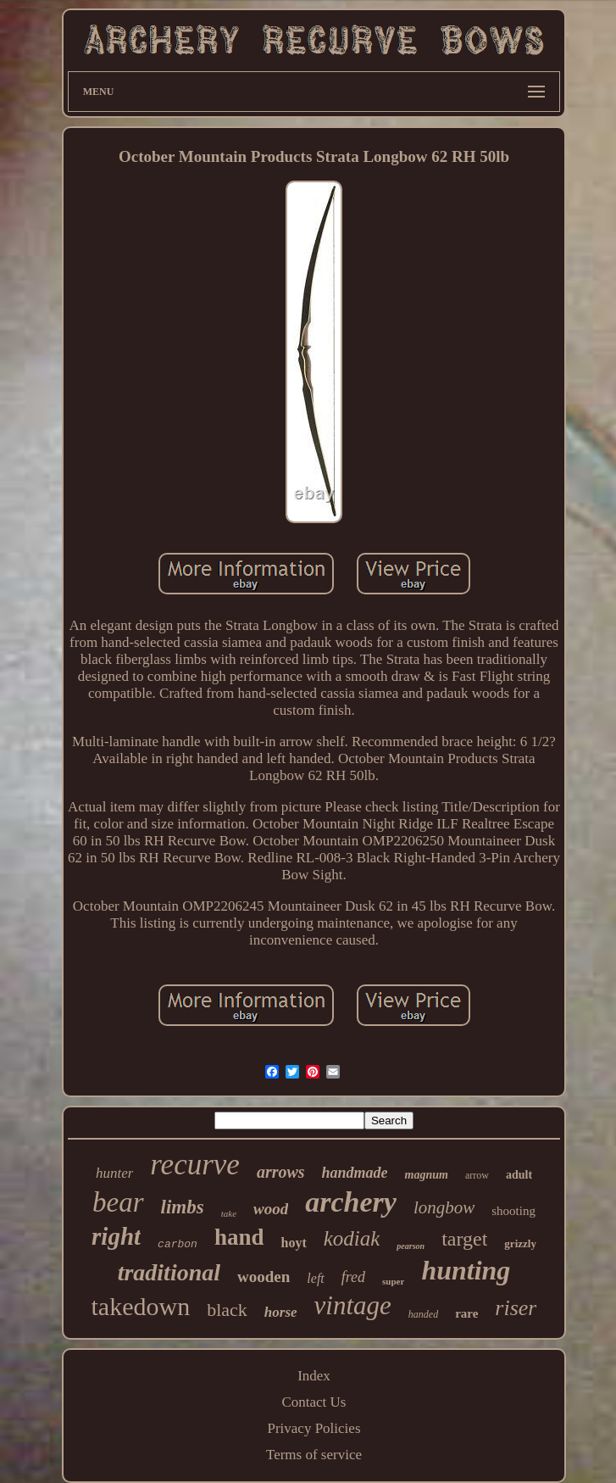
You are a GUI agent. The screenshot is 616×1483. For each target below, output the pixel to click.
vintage (352, 1305)
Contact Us (313, 1402)
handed (423, 1314)
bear (118, 1202)
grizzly (520, 1243)
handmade (355, 1172)
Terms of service (314, 1455)
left (315, 1278)
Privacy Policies (313, 1428)
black (227, 1309)
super (393, 1281)
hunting (465, 1270)
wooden (263, 1276)
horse (280, 1312)
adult (519, 1174)
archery (351, 1202)
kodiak (352, 1238)
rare (466, 1313)
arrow (477, 1175)
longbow (443, 1207)
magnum (426, 1174)
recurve (195, 1164)
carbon (177, 1244)
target (464, 1239)
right (116, 1236)
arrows (281, 1171)
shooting (513, 1211)
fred (353, 1276)
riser (515, 1308)
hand (239, 1237)
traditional (169, 1272)
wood (270, 1209)
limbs (182, 1207)
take (228, 1213)
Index (313, 1376)
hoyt (293, 1242)
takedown (141, 1306)
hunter (114, 1173)
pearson (411, 1246)
